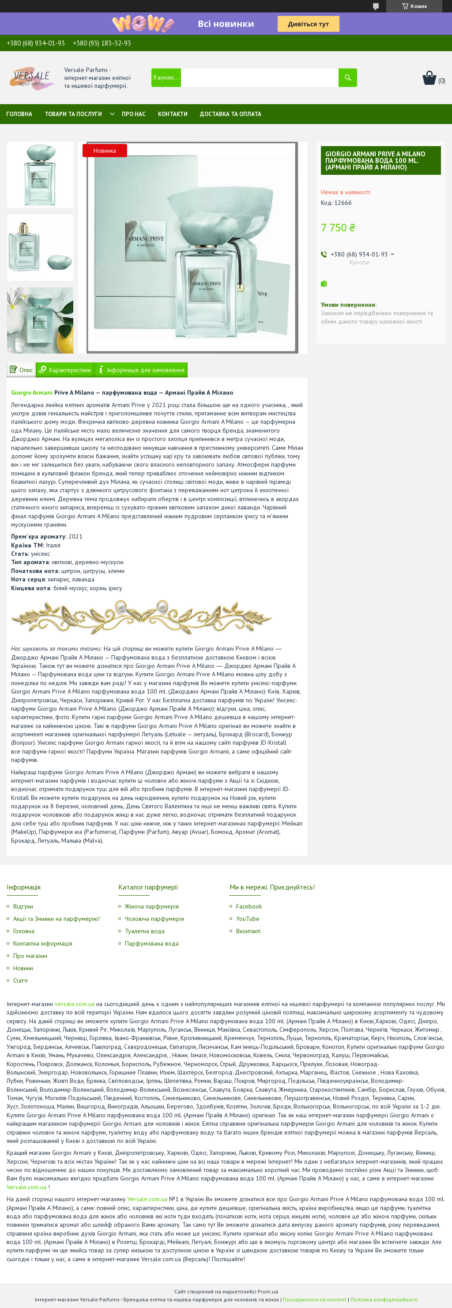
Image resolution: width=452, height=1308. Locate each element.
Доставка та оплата (230, 114)
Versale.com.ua (26, 1187)
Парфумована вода (152, 943)
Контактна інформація (42, 943)
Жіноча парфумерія (152, 906)
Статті (20, 980)
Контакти (173, 114)
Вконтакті (248, 931)
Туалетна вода (145, 931)
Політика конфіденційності (384, 1299)
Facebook (249, 906)
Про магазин (30, 956)
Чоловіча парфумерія (154, 919)
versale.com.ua (74, 1004)
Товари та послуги (73, 114)
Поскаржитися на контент (315, 1299)
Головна (19, 114)
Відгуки (23, 906)
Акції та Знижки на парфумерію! (56, 919)
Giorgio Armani (32, 392)
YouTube (248, 919)
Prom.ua (268, 1291)
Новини (23, 968)
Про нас (134, 114)
